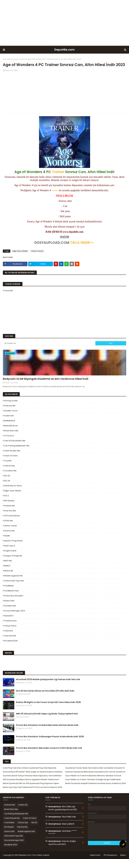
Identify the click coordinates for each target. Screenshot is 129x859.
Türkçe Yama (10, 625)
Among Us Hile (11, 400)
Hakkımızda (95, 855)
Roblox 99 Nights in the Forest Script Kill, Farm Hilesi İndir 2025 (48, 702)
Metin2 (7, 565)
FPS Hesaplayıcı (110, 855)
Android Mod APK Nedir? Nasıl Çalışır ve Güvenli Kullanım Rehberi (32, 771)
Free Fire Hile (10, 510)
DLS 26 (7, 480)
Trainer (58, 171)
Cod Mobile (9, 822)
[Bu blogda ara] (49, 343)
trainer (54, 190)
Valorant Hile (10, 635)
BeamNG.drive (11, 425)
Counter (8, 460)
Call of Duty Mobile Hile (14, 440)
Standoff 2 (9, 615)
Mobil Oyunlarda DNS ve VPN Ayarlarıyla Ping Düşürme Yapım (31, 783)
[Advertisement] (64, 23)
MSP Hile (8, 560)
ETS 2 (6, 495)
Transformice (10, 620)
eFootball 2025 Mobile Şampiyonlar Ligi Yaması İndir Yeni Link (48, 679)
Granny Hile (9, 530)
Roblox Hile (9, 600)
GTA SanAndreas (12, 515)
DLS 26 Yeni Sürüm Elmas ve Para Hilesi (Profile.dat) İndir (45, 690)
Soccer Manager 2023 (13, 840)
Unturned (8, 630)
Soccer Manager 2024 (14, 610)
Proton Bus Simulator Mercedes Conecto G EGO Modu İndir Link (49, 748)
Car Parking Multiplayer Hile (16, 445)
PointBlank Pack (11, 590)
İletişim (123, 855)
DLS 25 (7, 475)
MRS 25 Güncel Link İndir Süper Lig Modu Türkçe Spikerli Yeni (47, 713)
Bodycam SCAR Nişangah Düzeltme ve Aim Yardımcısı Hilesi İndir (46, 379)
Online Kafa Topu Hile (14, 580)
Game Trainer (20, 59)
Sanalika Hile (10, 605)
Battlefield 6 (9, 420)
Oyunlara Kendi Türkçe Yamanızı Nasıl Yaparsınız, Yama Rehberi (32, 775)
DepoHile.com (64, 50)
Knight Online (10, 550)
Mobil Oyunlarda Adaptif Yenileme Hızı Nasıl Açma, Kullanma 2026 (95, 783)
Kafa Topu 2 (9, 545)
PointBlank (9, 585)
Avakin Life (9, 415)
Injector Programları (13, 540)
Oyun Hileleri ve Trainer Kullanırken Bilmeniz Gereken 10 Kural (93, 775)
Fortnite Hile (9, 505)
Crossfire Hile (10, 470)
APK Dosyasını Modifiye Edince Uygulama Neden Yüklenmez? (31, 779)
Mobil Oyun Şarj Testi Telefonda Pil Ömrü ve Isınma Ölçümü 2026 (32, 787)
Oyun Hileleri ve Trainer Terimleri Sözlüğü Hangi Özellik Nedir (93, 779)
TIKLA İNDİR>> (82, 242)
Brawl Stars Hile (11, 430)
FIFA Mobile (9, 500)
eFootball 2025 (11, 640)
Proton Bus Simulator (13, 595)
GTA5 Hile (8, 520)
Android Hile (9, 405)
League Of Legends (13, 555)
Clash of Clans (11, 455)
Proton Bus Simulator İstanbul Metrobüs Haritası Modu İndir (47, 725)
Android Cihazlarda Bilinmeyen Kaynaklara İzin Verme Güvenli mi (95, 771)
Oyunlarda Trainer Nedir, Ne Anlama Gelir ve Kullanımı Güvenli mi (95, 768)
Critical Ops (9, 465)
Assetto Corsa (10, 410)
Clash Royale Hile (12, 450)
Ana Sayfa (7, 59)
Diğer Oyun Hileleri (20, 251)
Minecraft (8, 570)
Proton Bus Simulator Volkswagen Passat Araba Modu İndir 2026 (50, 736)
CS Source (9, 435)
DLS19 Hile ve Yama (13, 485)
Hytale (7, 535)
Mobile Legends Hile (13, 575)
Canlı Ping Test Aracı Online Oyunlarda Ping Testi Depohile (29, 768)
